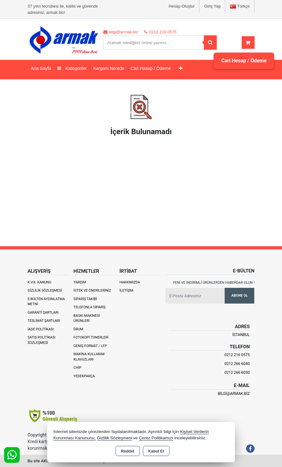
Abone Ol (239, 295)
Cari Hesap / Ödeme (244, 61)
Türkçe (240, 6)
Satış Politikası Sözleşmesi (41, 340)
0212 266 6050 (237, 372)
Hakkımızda (129, 282)
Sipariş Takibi (85, 299)
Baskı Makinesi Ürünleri (86, 318)
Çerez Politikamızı (156, 438)
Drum (78, 329)
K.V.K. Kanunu (39, 282)
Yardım (79, 282)
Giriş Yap (212, 6)
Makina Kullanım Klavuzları (88, 357)
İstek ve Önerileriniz (92, 290)
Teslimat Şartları (44, 321)
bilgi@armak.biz (234, 393)
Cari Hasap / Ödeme (151, 68)
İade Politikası (41, 329)
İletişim (126, 290)
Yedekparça (84, 376)
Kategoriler (72, 68)
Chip (77, 368)
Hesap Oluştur (182, 6)
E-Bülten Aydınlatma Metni (46, 301)
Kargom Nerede (108, 68)
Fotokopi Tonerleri (90, 337)
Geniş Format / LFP (90, 346)
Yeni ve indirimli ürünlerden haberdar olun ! (214, 283)
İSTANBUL (241, 335)
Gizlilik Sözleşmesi (45, 290)
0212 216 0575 (237, 355)
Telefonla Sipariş (89, 307)
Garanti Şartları (43, 312)
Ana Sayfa (41, 68)
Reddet (127, 451)
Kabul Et (156, 451)
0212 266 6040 (237, 364)
